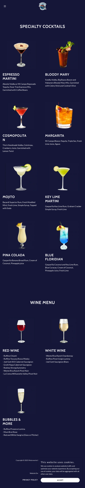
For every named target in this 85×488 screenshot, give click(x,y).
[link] (42, 6)
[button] (9, 6)
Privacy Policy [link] (30, 480)
